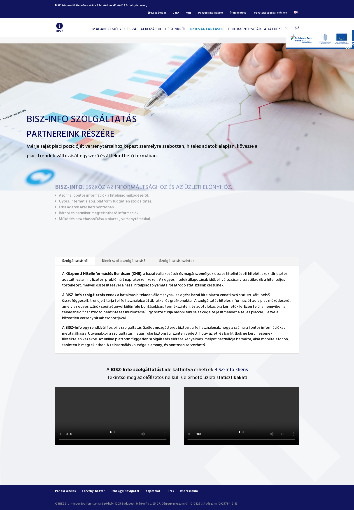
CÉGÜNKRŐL (175, 29)
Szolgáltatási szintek (177, 261)
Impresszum (189, 491)
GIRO (175, 13)
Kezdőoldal (158, 13)
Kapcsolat (153, 491)
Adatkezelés (276, 29)
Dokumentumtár (244, 29)
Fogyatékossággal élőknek (270, 13)
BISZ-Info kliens (231, 370)
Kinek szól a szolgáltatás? (123, 261)
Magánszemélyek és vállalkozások (126, 29)
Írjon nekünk (238, 13)
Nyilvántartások (207, 29)
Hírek (170, 491)
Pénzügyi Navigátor (210, 13)
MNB (188, 13)
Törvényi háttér (93, 491)
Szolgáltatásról (75, 261)
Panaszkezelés (65, 491)
